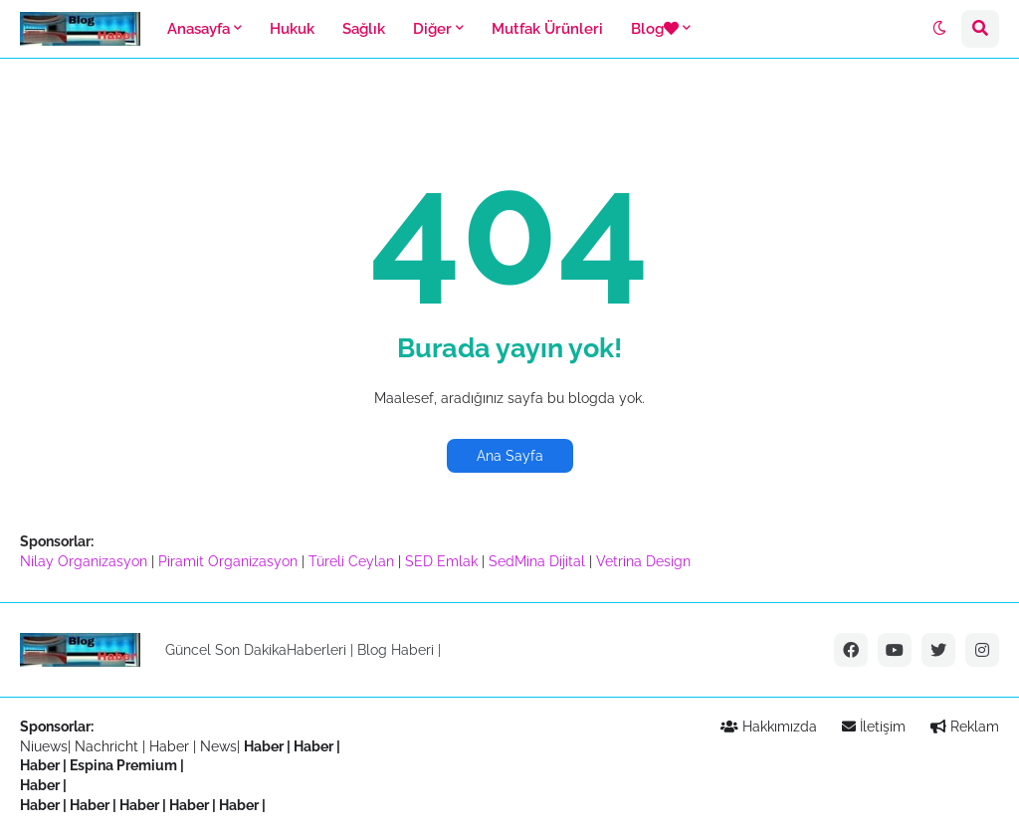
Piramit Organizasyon (228, 561)
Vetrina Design (643, 561)
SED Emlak (441, 561)
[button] (939, 29)
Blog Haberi (395, 650)
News (218, 746)
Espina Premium (123, 765)
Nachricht (108, 746)
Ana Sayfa (510, 456)
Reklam (964, 726)
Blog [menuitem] (655, 29)
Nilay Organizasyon (83, 561)
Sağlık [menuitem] (363, 29)
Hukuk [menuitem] (292, 29)
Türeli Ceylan (351, 561)
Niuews (44, 746)
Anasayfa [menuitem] (198, 29)
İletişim (874, 726)
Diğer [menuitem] (432, 29)
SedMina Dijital (537, 561)
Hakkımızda (768, 726)
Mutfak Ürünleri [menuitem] (547, 29)
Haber (171, 746)
